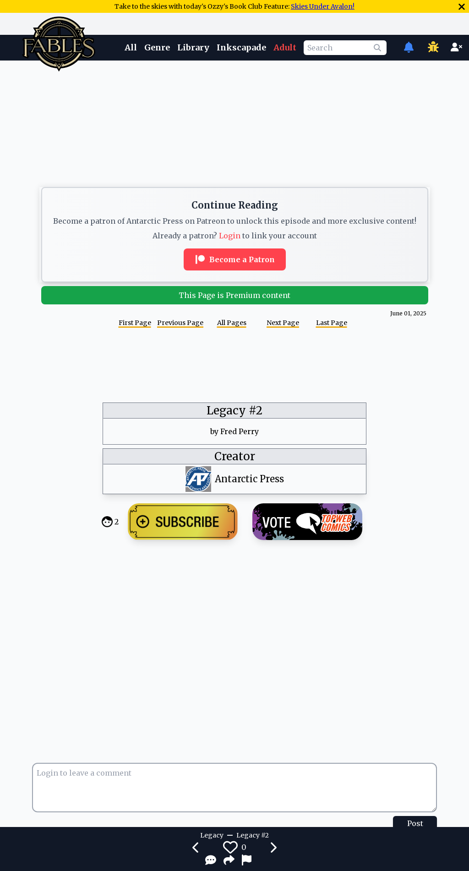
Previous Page (180, 323)
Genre (157, 47)
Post (415, 823)
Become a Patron (235, 259)
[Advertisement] (234, 88)
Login (229, 235)
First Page (135, 323)
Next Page (283, 323)
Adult (284, 47)
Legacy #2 (234, 410)
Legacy (212, 835)
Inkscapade (241, 47)
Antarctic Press (249, 479)
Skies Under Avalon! (322, 6)
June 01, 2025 (408, 313)
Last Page (331, 323)
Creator (234, 456)
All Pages (231, 323)
